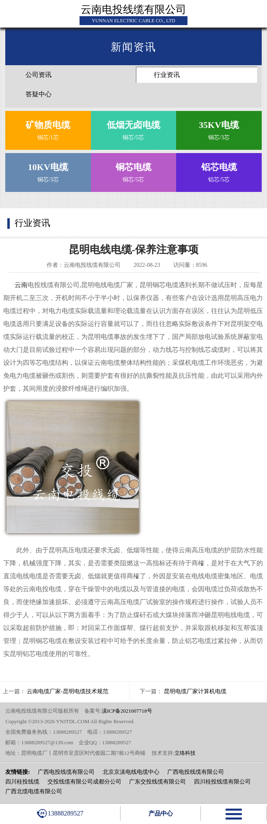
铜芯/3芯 (219, 129)
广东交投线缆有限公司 (157, 782)
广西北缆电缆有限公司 (33, 791)
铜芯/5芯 (133, 129)
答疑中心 (39, 94)
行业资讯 (167, 74)
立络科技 (185, 753)
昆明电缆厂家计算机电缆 (195, 691)
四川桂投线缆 (22, 782)
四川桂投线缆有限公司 (222, 782)
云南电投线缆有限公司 (133, 9)
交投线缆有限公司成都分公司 (84, 782)
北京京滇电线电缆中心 (131, 772)
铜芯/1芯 (48, 129)
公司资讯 (39, 74)
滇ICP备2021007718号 (127, 711)
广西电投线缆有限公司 (66, 772)
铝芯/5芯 (219, 171)
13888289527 (60, 813)
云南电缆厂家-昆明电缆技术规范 (67, 691)
